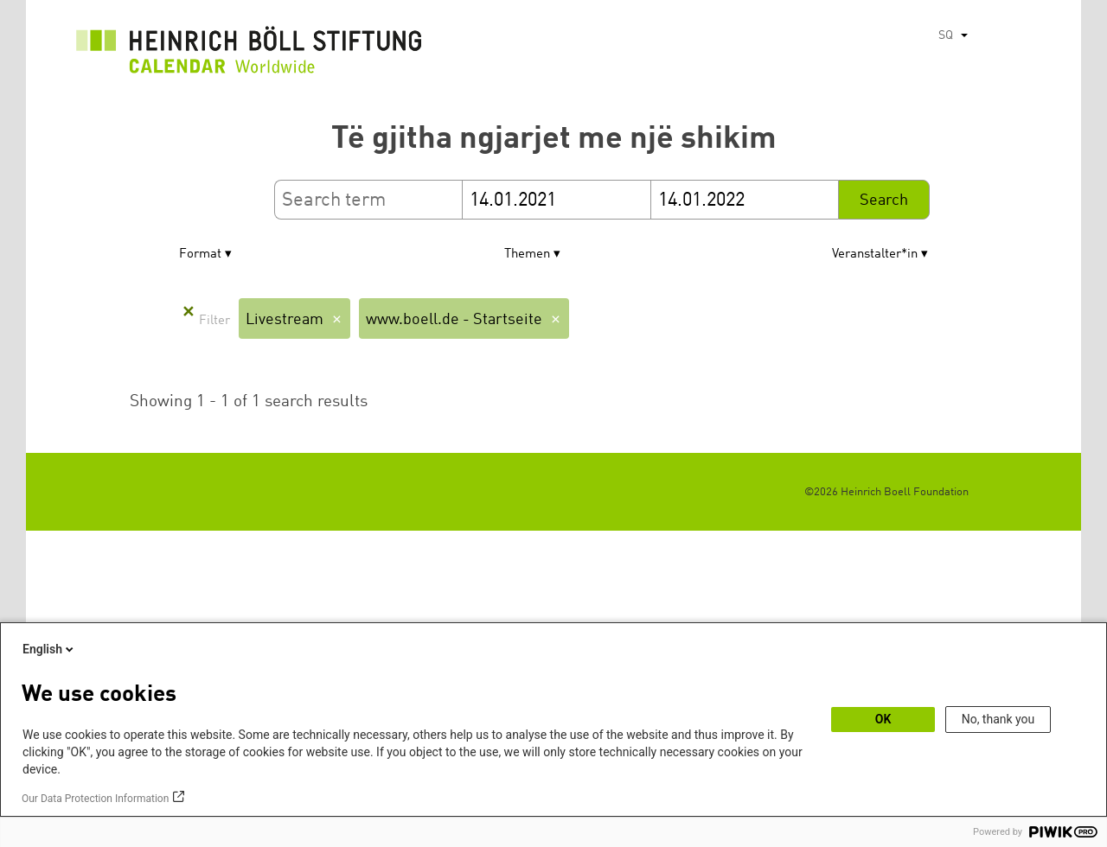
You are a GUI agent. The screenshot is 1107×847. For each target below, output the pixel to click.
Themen (527, 254)
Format (200, 254)
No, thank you (998, 719)
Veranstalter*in (875, 254)
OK (883, 719)
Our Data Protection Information (95, 799)
